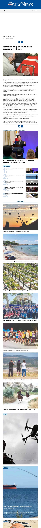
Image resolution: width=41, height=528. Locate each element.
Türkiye (9, 36)
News (4, 36)
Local (14, 36)
